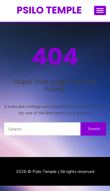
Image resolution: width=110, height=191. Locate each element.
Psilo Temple (49, 10)
